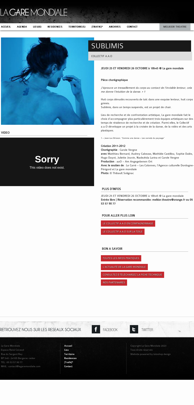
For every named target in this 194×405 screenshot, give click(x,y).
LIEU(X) (37, 26)
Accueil (68, 345)
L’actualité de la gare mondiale (124, 266)
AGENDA (22, 26)
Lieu (66, 350)
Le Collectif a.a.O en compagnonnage (128, 223)
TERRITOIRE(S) (76, 26)
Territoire (69, 354)
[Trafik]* (68, 362)
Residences (70, 358)
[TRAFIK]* (97, 26)
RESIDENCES (55, 26)
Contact (68, 366)
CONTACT (132, 26)
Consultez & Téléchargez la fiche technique (132, 274)
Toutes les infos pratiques (121, 258)
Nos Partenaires (114, 282)
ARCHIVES (115, 26)
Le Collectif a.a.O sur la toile (123, 231)
